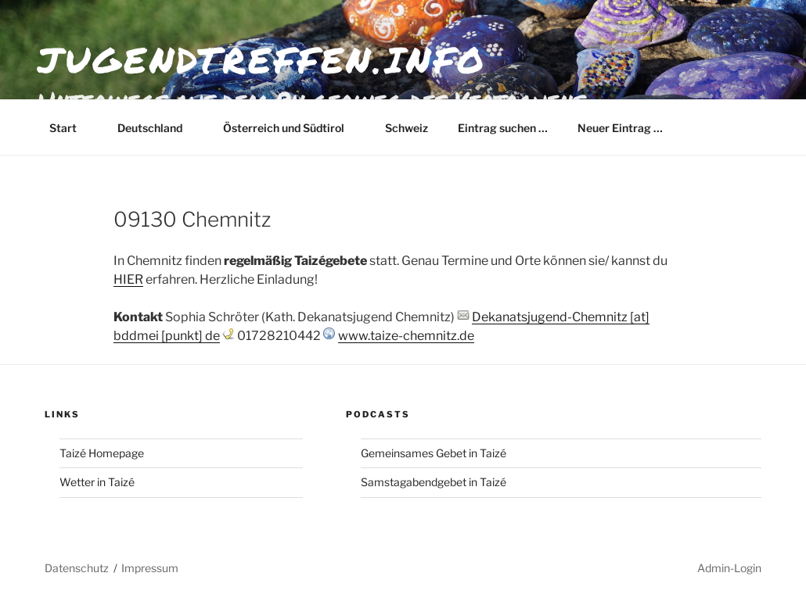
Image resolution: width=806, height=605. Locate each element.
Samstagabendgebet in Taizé (433, 482)
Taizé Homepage (101, 453)
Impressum (149, 568)
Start (70, 127)
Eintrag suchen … (503, 127)
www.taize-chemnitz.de (406, 335)
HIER (128, 279)
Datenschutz (77, 568)
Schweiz (406, 127)
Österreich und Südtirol (291, 127)
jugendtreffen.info (262, 59)
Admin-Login (729, 568)
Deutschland (157, 127)
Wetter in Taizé (97, 482)
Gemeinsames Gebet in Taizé (433, 453)
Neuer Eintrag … (620, 127)
